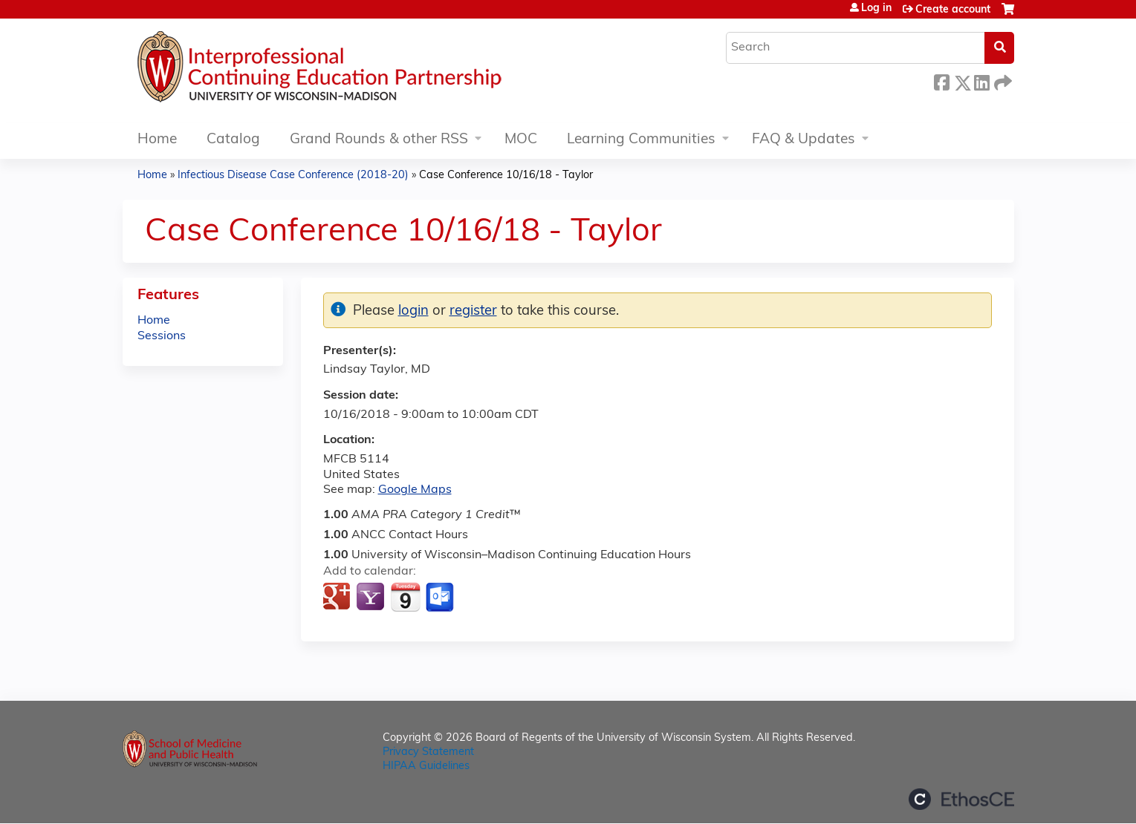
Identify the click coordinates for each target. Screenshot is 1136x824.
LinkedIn (981, 80)
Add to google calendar (338, 597)
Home (157, 140)
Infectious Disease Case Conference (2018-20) (293, 175)
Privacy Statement (428, 752)
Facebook (941, 80)
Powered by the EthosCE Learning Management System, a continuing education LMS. (961, 799)
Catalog (233, 140)
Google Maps (415, 490)
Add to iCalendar (405, 597)
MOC (520, 140)
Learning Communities (641, 140)
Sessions (161, 336)
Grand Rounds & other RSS (379, 140)
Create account (952, 10)
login (413, 311)
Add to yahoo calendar (372, 597)
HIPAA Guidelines (426, 766)
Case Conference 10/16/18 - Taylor (506, 175)
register (473, 311)
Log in (876, 9)
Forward (1001, 80)
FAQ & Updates (803, 140)
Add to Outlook (441, 597)
